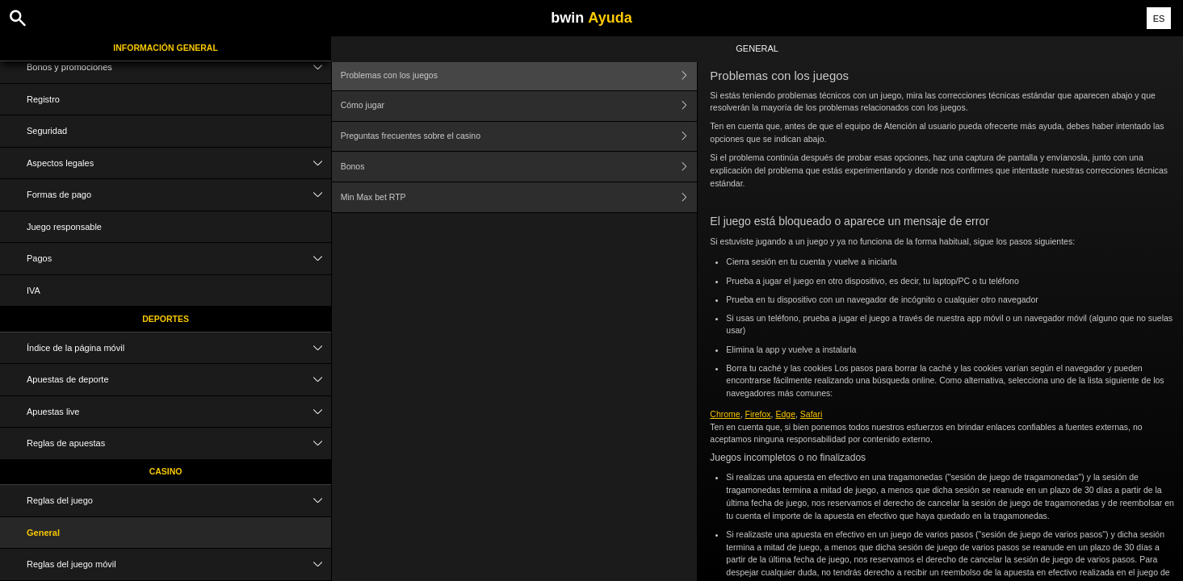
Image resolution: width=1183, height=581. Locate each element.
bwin (591, 18)
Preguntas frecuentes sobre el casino (519, 137)
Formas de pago (179, 195)
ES (1159, 18)
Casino (165, 471)
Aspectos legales (179, 163)
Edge (785, 414)
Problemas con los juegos (519, 75)
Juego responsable (64, 227)
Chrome (725, 414)
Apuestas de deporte (179, 379)
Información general (165, 47)
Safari (811, 414)
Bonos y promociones (179, 67)
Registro (43, 99)
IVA (33, 290)
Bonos (519, 167)
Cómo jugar (519, 106)
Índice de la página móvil (179, 348)
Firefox (758, 414)
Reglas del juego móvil (179, 564)
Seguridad (47, 131)
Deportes (165, 319)
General (43, 532)
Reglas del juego (179, 500)
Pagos (179, 258)
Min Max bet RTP (519, 197)
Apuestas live (179, 412)
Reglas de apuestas (179, 443)
